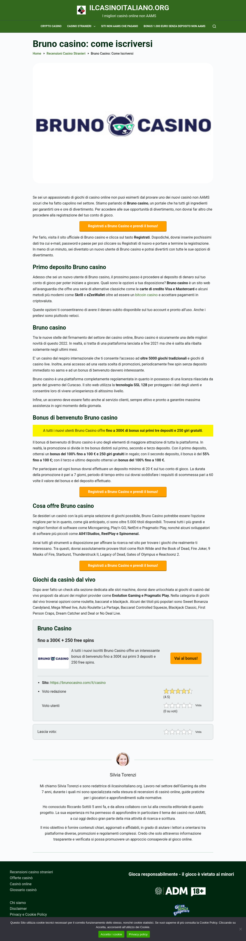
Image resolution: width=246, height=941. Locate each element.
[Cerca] (214, 26)
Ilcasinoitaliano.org (129, 7)
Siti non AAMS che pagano (119, 26)
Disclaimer (18, 908)
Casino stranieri (82, 26)
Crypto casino (51, 26)
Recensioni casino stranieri (31, 872)
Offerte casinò (21, 878)
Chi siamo (18, 903)
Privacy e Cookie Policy (28, 915)
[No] (240, 929)
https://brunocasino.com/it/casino (78, 685)
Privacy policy (138, 934)
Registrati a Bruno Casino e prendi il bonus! (123, 226)
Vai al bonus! (186, 660)
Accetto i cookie (111, 934)
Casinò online (21, 884)
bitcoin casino (146, 295)
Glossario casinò (23, 890)
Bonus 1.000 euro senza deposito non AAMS (174, 26)
